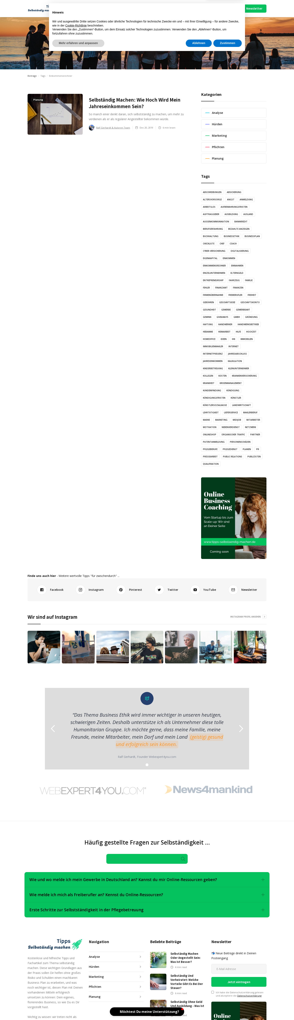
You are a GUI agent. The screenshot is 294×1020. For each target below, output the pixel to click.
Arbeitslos (209, 206)
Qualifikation (211, 463)
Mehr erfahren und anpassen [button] (78, 1008)
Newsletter (254, 8)
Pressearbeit (210, 456)
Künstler (236, 397)
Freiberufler (235, 295)
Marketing (221, 419)
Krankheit (208, 383)
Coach (233, 243)
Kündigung (232, 390)
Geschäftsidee (227, 302)
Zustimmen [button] (227, 1008)
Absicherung (234, 192)
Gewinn (207, 317)
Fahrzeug (234, 280)
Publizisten (254, 456)
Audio (116, 8)
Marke (206, 419)
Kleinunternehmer (238, 368)
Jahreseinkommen (213, 361)
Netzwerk (250, 427)
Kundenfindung (212, 390)
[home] (45, 8)
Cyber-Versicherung (214, 250)
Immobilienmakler (213, 346)
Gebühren (208, 302)
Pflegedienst (230, 449)
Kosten (222, 375)
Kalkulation (235, 361)
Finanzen (238, 287)
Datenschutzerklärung (249, 995)
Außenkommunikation (216, 221)
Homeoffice (209, 339)
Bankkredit (240, 221)
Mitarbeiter (253, 419)
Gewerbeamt (243, 309)
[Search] (147, 859)
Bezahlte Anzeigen (238, 228)
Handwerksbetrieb (248, 324)
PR (257, 449)
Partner (255, 434)
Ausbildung (231, 214)
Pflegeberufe (210, 449)
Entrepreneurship (213, 280)
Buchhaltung (210, 236)
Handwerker (225, 324)
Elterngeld (237, 273)
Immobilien (247, 339)
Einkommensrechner (214, 265)
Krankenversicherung (244, 375)
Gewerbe (226, 309)
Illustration (135, 8)
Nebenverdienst (231, 427)
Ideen (224, 339)
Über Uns (200, 8)
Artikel (101, 8)
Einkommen (229, 258)
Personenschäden (240, 441)
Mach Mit (186, 8)
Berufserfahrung (213, 228)
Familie (249, 280)
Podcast (170, 8)
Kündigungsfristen (214, 397)
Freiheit (252, 295)
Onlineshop (209, 434)
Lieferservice (231, 412)
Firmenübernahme (213, 295)
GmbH (237, 317)
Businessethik (231, 236)
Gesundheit (209, 309)
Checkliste (208, 243)
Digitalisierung (240, 250)
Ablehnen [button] (198, 1008)
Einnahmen (237, 265)
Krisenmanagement (231, 383)
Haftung (208, 324)
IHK (233, 339)
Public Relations (232, 456)
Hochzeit (251, 331)
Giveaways (222, 317)
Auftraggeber (211, 214)
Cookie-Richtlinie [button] (76, 991)
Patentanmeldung (214, 441)
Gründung (251, 317)
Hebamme (208, 331)
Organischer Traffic (233, 434)
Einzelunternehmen (214, 273)
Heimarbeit (224, 331)
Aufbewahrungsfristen (234, 206)
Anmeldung (246, 199)
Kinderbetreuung (213, 368)
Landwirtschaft (241, 405)
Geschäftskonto (250, 302)
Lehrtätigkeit (211, 412)
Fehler (206, 287)
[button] (82, 8)
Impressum (216, 8)
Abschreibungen (212, 192)
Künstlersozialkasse (215, 405)
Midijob (237, 419)
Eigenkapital (210, 258)
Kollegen (208, 375)
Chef (222, 243)
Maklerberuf (250, 412)
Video (154, 8)
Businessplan (252, 236)
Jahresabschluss (237, 353)
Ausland (248, 214)
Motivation (209, 427)
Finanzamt (221, 287)
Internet (233, 346)
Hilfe (238, 331)
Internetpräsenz (213, 353)
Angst (230, 199)
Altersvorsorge (212, 199)
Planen (247, 449)
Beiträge (32, 75)
